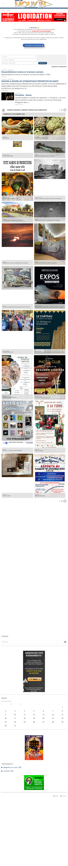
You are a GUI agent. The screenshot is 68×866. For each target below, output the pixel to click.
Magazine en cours (10, 769)
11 (24, 715)
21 (53, 719)
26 (34, 723)
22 (62, 719)
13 (43, 715)
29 (62, 723)
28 (53, 723)
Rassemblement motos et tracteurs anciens (23, 71)
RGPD (55, 797)
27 (43, 723)
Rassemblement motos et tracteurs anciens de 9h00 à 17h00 (27, 74)
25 (25, 723)
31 (15, 727)
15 (62, 715)
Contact (63, 797)
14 (53, 715)
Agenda (8, 10)
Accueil (3, 10)
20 (43, 719)
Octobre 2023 (6, 702)
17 (15, 719)
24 (15, 723)
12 (34, 715)
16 (6, 719)
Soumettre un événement (59, 66)
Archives (6, 772)
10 (15, 715)
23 (6, 723)
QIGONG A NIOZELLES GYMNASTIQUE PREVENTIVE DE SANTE (31, 81)
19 (34, 719)
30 (6, 727)
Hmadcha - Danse (24, 95)
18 (24, 719)
